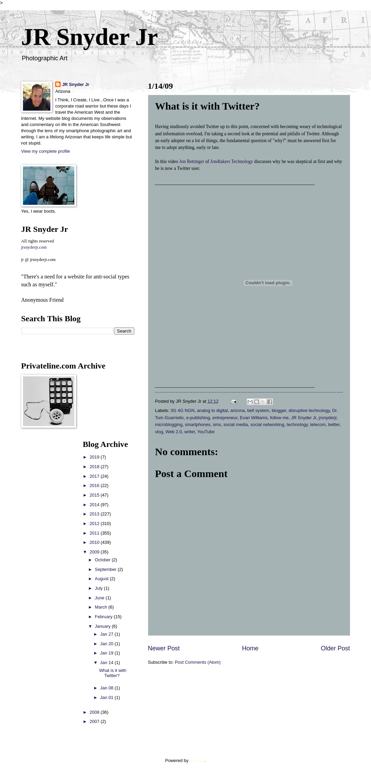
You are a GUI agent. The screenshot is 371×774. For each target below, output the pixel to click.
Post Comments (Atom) (198, 662)
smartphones (197, 424)
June (100, 597)
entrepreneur (224, 417)
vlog (159, 431)
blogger (279, 410)
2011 (94, 533)
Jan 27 (107, 634)
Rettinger (195, 161)
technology (297, 424)
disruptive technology (309, 410)
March (101, 607)
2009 (94, 551)
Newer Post (164, 648)
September (106, 569)
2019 (94, 457)
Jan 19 (107, 653)
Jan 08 (107, 687)
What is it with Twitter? (112, 673)
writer (189, 431)
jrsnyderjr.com (34, 247)
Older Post (335, 648)
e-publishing (198, 417)
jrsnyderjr (328, 417)
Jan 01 (107, 697)
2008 (94, 712)
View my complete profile (45, 151)
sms (217, 424)
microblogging (169, 424)
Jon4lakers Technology (231, 161)
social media (235, 424)
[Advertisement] (41, 542)
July (99, 588)
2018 (94, 466)
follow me (279, 417)
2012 (94, 523)
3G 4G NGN (183, 410)
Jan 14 (107, 662)
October (103, 559)
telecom (317, 424)
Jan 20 (107, 643)
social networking (267, 424)
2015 (94, 495)
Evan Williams (254, 417)
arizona (237, 410)
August (102, 578)
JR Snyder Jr (89, 37)
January (103, 626)
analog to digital (212, 410)
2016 (94, 485)
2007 (94, 721)
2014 (94, 504)
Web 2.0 (173, 431)
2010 (94, 542)
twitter (334, 424)
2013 (94, 513)
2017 (94, 476)
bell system (258, 410)
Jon (183, 161)
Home (250, 648)
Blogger (197, 760)
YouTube (206, 431)
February (104, 616)
